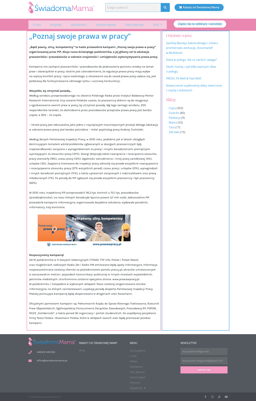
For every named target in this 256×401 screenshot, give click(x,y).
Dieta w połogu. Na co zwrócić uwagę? (191, 59)
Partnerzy (135, 382)
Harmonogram (106, 24)
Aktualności (79, 24)
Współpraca (136, 366)
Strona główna (137, 350)
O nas (37, 24)
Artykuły (56, 24)
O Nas (133, 355)
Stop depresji (137, 371)
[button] (157, 24)
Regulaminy (138, 387)
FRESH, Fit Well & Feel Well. (184, 78)
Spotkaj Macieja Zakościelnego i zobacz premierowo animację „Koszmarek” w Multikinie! (192, 47)
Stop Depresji (135, 24)
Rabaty (133, 361)
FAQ (157, 24)
